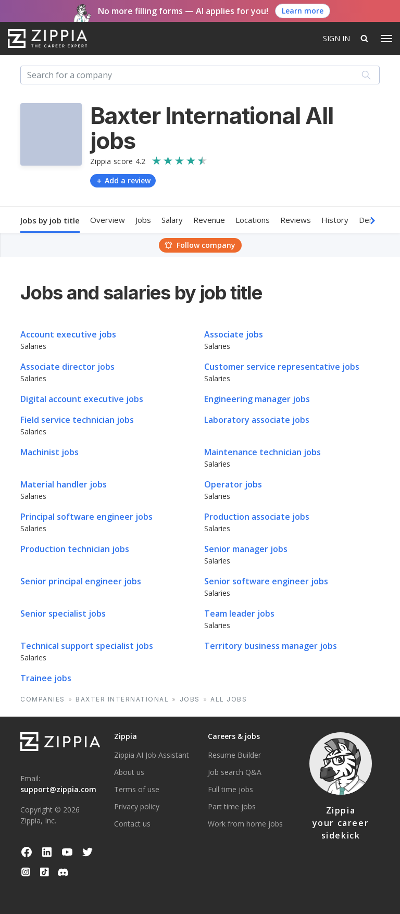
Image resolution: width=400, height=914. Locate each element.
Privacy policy (136, 806)
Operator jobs (233, 484)
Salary (172, 220)
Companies (42, 699)
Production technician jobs (74, 549)
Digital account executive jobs (81, 399)
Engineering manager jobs (257, 399)
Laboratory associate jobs (256, 419)
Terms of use (136, 789)
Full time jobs (230, 789)
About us (129, 772)
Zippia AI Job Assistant (151, 755)
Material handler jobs (63, 484)
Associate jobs (233, 334)
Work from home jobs (245, 824)
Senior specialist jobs (63, 613)
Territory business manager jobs (270, 646)
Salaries (33, 346)
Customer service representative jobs (281, 366)
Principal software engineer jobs (86, 516)
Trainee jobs (45, 678)
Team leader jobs (239, 613)
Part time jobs (232, 806)
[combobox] (200, 75)
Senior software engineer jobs (266, 581)
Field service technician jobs (77, 419)
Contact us (132, 824)
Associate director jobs (67, 366)
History (334, 220)
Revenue (209, 220)
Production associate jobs (256, 516)
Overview (107, 220)
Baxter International (122, 699)
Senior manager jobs (246, 549)
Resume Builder (234, 755)
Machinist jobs (49, 452)
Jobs (143, 220)
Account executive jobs (68, 334)
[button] (377, 221)
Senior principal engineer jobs (80, 581)
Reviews (295, 220)
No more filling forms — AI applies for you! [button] (183, 11)
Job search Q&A (234, 772)
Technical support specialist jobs (86, 646)
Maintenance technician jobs (262, 452)
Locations (252, 220)
